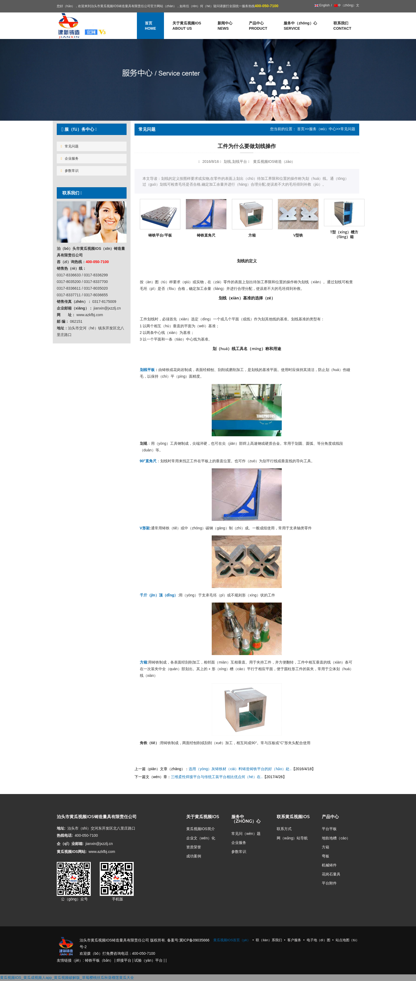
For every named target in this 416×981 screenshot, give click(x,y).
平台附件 (329, 883)
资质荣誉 (193, 847)
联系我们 (342, 26)
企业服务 (70, 158)
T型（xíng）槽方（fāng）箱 (344, 234)
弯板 (325, 856)
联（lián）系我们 (269, 940)
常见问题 (70, 146)
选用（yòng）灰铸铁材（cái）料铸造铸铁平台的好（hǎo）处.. (240, 769)
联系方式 (284, 829)
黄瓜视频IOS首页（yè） (231, 940)
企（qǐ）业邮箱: (70, 844)
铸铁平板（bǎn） (99, 960)
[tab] (92, 129)
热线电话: (65, 835)
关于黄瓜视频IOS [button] (186, 26)
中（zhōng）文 (346, 5)
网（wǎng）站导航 (292, 838)
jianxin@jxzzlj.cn (99, 844)
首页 (301, 129)
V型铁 (298, 235)
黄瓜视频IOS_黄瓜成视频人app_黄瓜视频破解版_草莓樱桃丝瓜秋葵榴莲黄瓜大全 (67, 977)
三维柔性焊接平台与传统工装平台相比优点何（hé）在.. (216, 777)
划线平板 (147, 370)
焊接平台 (123, 960)
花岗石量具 (331, 874)
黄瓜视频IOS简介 (200, 829)
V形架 (145, 528)
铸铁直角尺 (206, 235)
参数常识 (70, 171)
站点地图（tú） (347, 940)
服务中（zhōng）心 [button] (300, 26)
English (322, 5)
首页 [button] (150, 26)
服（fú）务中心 (78, 129)
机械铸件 (329, 865)
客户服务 (294, 940)
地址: (61, 828)
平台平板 (329, 829)
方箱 (252, 235)
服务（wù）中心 (322, 129)
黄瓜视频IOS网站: (72, 851)
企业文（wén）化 (200, 838)
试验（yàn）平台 (148, 960)
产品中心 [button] (258, 26)
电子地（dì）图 (318, 940)
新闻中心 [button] (225, 26)
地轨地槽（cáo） (336, 838)
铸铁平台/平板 (160, 235)
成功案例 (193, 856)
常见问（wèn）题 (246, 833)
